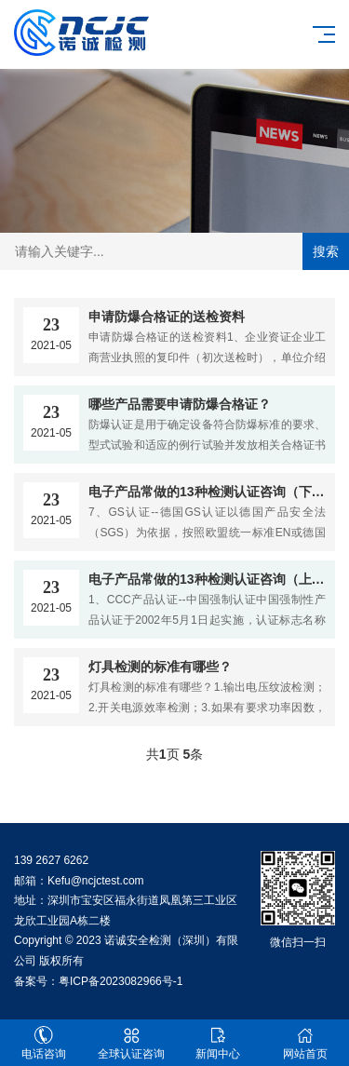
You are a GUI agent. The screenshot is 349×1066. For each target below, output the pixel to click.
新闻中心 (218, 1043)
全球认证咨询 (131, 1043)
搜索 (326, 251)
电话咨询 (43, 1043)
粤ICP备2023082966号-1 (120, 981)
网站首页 (305, 1043)
